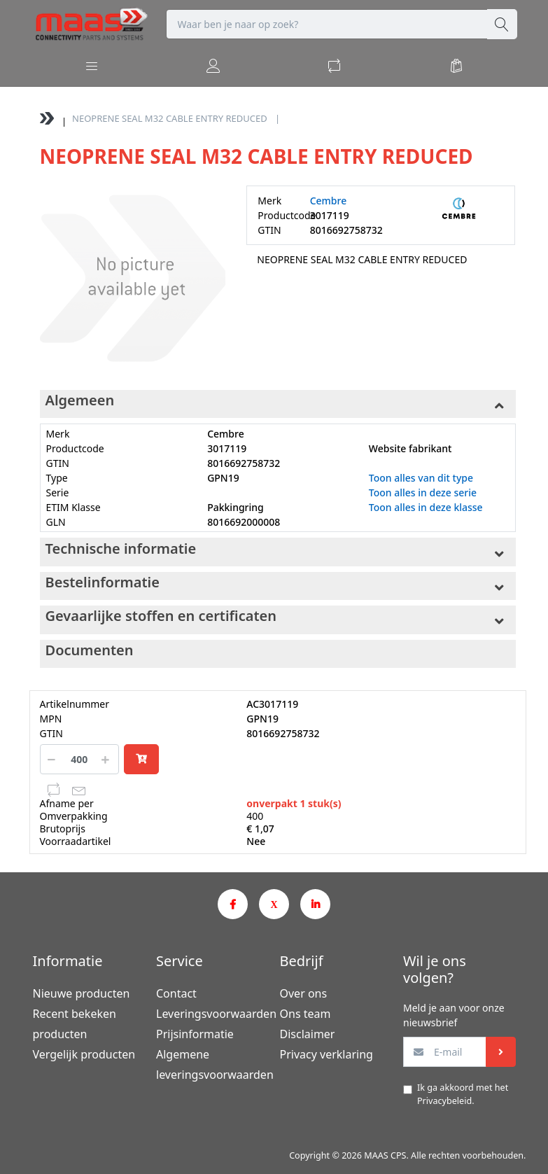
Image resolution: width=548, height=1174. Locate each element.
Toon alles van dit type (421, 477)
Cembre (328, 200)
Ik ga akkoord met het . (462, 1094)
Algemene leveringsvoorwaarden (212, 1064)
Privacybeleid (444, 1101)
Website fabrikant (410, 448)
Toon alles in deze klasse (426, 507)
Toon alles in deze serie (423, 492)
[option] (132, 278)
